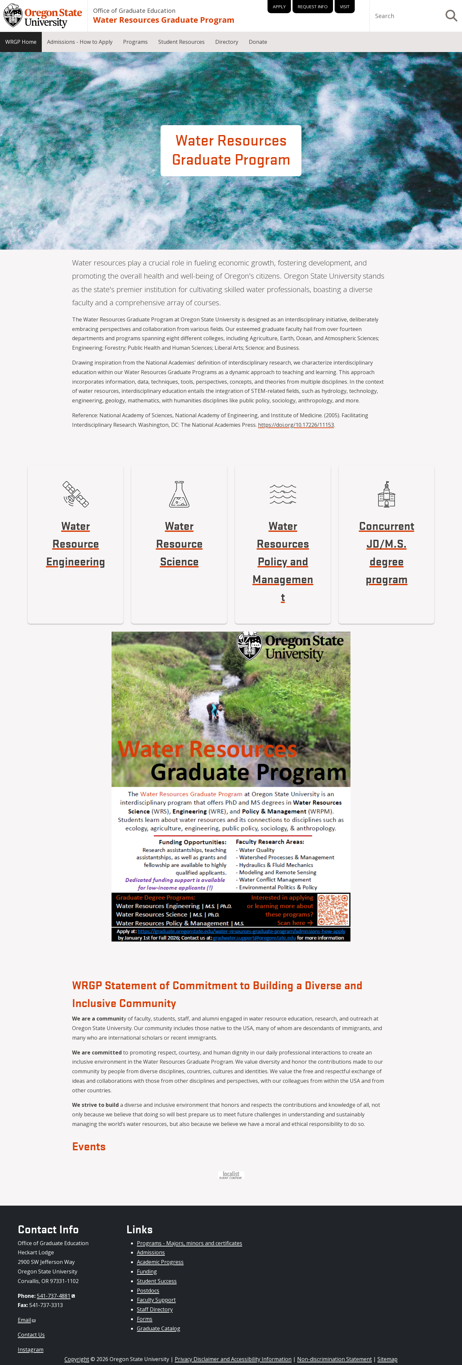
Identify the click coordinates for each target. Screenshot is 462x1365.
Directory (226, 41)
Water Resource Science (179, 542)
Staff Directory (155, 1309)
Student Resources (181, 41)
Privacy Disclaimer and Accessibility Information (233, 1359)
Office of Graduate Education (134, 10)
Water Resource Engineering (75, 542)
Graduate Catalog (158, 1328)
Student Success (157, 1281)
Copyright (76, 1359)
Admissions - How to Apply (80, 41)
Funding (147, 1271)
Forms (144, 1319)
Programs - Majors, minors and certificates (189, 1243)
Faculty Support (156, 1299)
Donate (258, 41)
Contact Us (31, 1334)
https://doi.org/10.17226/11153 (296, 424)
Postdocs (148, 1290)
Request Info (313, 7)
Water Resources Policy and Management (282, 560)
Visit (344, 7)
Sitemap (387, 1359)
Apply (279, 7)
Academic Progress (160, 1262)
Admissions (151, 1252)
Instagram (30, 1349)
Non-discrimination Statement (334, 1359)
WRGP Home (21, 41)
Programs (135, 41)
